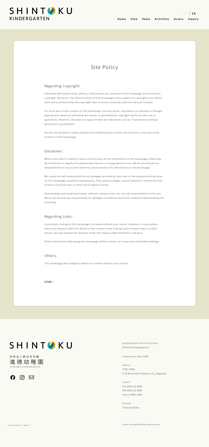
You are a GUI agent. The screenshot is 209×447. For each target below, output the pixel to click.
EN (194, 13)
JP (185, 13)
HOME (48, 282)
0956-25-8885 (134, 386)
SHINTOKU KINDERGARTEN (134, 425)
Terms (25, 425)
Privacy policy (15, 425)
